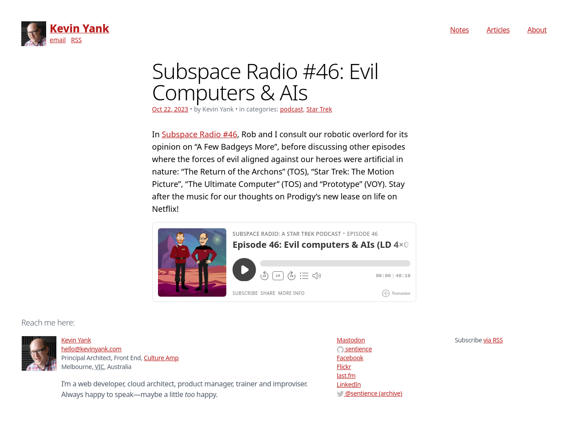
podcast (291, 109)
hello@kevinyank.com (91, 349)
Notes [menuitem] (459, 30)
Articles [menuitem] (498, 30)
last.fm (346, 375)
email (58, 40)
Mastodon (351, 340)
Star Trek (319, 109)
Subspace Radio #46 (199, 134)
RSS (76, 40)
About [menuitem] (537, 30)
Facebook (350, 357)
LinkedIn (349, 384)
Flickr (344, 366)
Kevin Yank (79, 28)
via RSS (493, 340)
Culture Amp (161, 357)
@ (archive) (369, 393)
